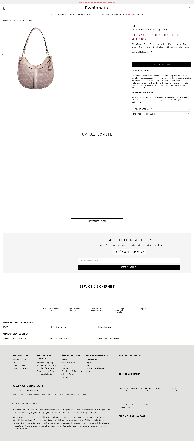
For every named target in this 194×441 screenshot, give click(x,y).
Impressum (91, 362)
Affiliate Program (68, 374)
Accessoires (93, 14)
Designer (61, 14)
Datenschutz (91, 359)
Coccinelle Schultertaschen (14, 338)
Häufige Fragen (19, 359)
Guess (137, 26)
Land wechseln (31, 390)
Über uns (65, 359)
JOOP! (6, 327)
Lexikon (64, 377)
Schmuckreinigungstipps (47, 365)
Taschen (72, 14)
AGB (88, 365)
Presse (64, 365)
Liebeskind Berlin (58, 327)
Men (122, 14)
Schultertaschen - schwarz (109, 338)
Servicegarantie (19, 365)
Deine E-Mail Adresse (141, 52)
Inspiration (137, 14)
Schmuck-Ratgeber (45, 374)
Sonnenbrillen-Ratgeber (47, 371)
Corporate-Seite (68, 362)
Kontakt (15, 362)
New (53, 14)
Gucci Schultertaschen (60, 338)
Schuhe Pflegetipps (45, 368)
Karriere (64, 368)
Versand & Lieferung (21, 368)
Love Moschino (105, 327)
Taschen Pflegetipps (45, 362)
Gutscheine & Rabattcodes (72, 371)
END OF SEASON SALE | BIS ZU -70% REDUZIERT (97, 2)
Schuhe (81, 14)
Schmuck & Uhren (109, 14)
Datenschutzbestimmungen (151, 78)
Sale (128, 14)
